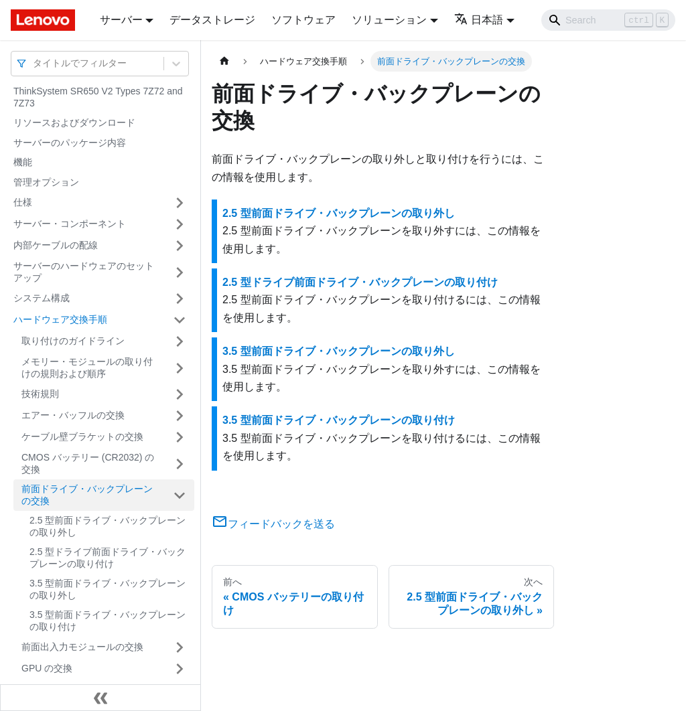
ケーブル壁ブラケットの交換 (82, 436)
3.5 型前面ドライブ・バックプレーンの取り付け (107, 620)
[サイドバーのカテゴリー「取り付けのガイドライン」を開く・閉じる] (179, 341)
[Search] (608, 20)
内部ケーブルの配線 (55, 245)
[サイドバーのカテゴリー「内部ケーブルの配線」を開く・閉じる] (179, 245)
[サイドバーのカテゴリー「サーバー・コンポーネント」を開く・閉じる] (179, 224)
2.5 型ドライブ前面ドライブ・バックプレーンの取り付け (107, 557)
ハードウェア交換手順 (60, 319)
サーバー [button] (121, 19)
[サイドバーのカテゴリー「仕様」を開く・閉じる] (179, 203)
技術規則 (40, 393)
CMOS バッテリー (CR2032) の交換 (87, 463)
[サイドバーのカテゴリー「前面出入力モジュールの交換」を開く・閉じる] (179, 647)
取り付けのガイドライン (73, 340)
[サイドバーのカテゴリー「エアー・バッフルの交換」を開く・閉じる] (179, 415)
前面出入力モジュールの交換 (82, 646)
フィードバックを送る (273, 524)
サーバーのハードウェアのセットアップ (83, 271)
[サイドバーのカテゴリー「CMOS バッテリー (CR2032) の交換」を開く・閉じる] (179, 463)
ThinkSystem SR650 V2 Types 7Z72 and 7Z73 (98, 97)
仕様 (22, 202)
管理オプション (46, 182)
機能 (22, 162)
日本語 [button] (478, 19)
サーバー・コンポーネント (69, 223)
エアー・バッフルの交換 (73, 415)
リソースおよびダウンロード (74, 122)
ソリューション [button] (389, 19)
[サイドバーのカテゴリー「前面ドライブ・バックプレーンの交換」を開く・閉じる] (179, 495)
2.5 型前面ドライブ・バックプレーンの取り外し (107, 526)
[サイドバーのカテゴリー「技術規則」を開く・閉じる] (179, 394)
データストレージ (212, 19)
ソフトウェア (303, 19)
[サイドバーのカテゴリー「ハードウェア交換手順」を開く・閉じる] (179, 320)
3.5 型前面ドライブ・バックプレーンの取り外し (107, 589)
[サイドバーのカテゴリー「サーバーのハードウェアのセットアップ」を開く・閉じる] (179, 272)
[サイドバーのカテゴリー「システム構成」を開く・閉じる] (179, 298)
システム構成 (41, 298)
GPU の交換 (46, 668)
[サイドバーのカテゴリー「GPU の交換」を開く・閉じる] (179, 669)
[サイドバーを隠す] (100, 697)
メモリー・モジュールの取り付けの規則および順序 (87, 367)
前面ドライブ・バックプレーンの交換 (87, 494)
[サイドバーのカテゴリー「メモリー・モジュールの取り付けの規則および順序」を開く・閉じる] (179, 368)
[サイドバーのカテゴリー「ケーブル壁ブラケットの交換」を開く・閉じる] (179, 437)
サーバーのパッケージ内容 (69, 142)
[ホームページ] (224, 61)
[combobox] (34, 63)
